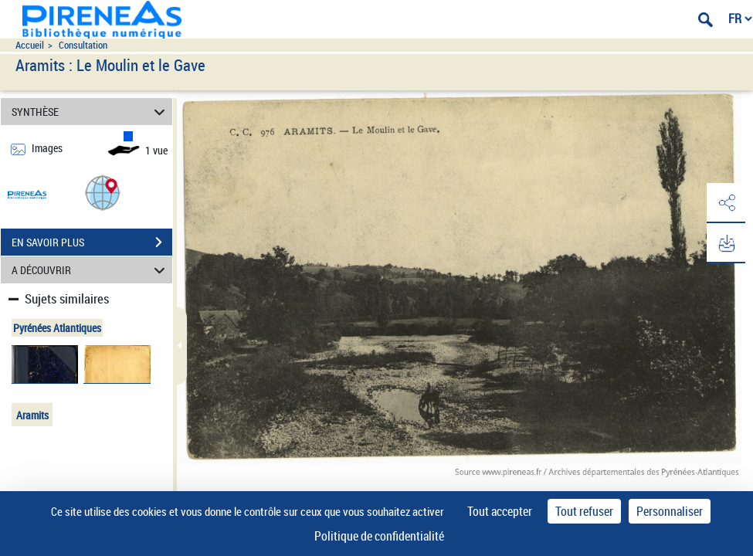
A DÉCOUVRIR (90, 269)
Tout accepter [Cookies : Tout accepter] (499, 511)
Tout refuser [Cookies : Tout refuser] (584, 511)
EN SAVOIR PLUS (92, 242)
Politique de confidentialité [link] (379, 535)
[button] (102, 192)
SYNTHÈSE (90, 111)
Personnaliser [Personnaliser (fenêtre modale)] (669, 511)
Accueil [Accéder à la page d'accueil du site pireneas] (29, 45)
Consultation (83, 45)
